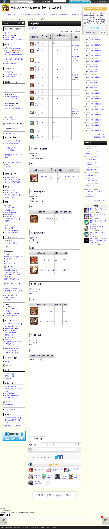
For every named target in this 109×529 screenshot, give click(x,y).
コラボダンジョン (10, 337)
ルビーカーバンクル (37, 60)
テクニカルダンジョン (12, 326)
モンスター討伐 (12, 195)
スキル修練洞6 (9, 117)
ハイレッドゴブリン (37, 85)
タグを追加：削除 (39, 28)
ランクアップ (11, 230)
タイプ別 (9, 167)
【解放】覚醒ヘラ (91, 180)
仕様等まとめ (11, 148)
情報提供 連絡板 (12, 63)
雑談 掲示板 (12, 48)
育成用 (12, 279)
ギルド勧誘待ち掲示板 (97, 109)
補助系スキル (12, 313)
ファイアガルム (37, 51)
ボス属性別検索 (11, 333)
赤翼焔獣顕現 (9, 106)
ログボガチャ (9, 72)
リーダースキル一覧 (11, 315)
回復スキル (9, 311)
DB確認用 (10, 393)
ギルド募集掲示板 (95, 40)
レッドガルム (67, 176)
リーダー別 (9, 169)
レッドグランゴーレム (47, 321)
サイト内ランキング (40, 14)
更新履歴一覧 (9, 404)
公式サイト (8, 374)
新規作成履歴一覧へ (100, 200)
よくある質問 (12, 35)
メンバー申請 (9, 409)
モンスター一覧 (12, 243)
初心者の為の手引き (14, 39)
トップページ (6, 14)
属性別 (8, 164)
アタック (7, 272)
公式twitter (8, 378)
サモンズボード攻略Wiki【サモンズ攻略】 (36, 7)
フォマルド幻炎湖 (13, 108)
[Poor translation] (8, 513)
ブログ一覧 (74, 14)
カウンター (7, 274)
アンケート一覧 (63, 14)
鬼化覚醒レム (90, 164)
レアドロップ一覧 (13, 353)
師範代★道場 (11, 328)
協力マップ (10, 197)
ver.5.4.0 (7, 361)
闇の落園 (89, 148)
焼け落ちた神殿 (91, 159)
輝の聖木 (89, 154)
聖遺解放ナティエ (91, 175)
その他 (17, 279)
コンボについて (12, 141)
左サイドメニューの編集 (11, 426)
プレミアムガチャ (10, 76)
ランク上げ (11, 228)
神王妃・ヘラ (90, 186)
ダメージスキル (13, 309)
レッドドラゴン (45, 260)
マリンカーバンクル (37, 112)
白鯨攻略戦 (89, 196)
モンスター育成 (10, 208)
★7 (5, 257)
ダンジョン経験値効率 (14, 232)
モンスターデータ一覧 (12, 395)
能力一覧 (10, 212)
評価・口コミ (18, 14)
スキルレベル (9, 214)
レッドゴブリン (37, 77)
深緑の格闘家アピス (92, 170)
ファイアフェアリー (37, 69)
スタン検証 (11, 150)
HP (9, 270)
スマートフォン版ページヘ (54, 494)
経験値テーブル (12, 210)
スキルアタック (16, 272)
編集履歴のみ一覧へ (100, 137)
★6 (8, 257)
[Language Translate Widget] (61, 1)
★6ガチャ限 (10, 297)
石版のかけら (11, 348)
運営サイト (8, 376)
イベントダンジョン (11, 330)
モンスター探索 (12, 177)
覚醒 (8, 221)
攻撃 (5, 270)
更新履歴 (28, 14)
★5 (13, 257)
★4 (19, 257)
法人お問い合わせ (34, 527)
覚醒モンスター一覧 (11, 288)
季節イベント (9, 335)
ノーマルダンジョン (13, 324)
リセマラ (11, 37)
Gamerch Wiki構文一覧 (12, 418)
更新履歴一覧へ (101, 134)
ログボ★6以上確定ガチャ (13, 74)
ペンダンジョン (12, 119)
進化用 (6, 279)
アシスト (15, 274)
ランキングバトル (13, 192)
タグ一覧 (52, 14)
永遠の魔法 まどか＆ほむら (95, 191)
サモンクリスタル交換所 (12, 179)
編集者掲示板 (12, 386)
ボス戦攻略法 (11, 143)
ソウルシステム (12, 219)
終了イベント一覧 (8, 133)
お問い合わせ (24, 527)
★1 (13, 259)
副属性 (9, 216)
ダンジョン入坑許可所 (14, 182)
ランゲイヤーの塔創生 (12, 96)
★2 (10, 259)
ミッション (10, 351)
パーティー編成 (13, 162)
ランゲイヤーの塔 (11, 99)
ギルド (9, 190)
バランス (14, 270)
